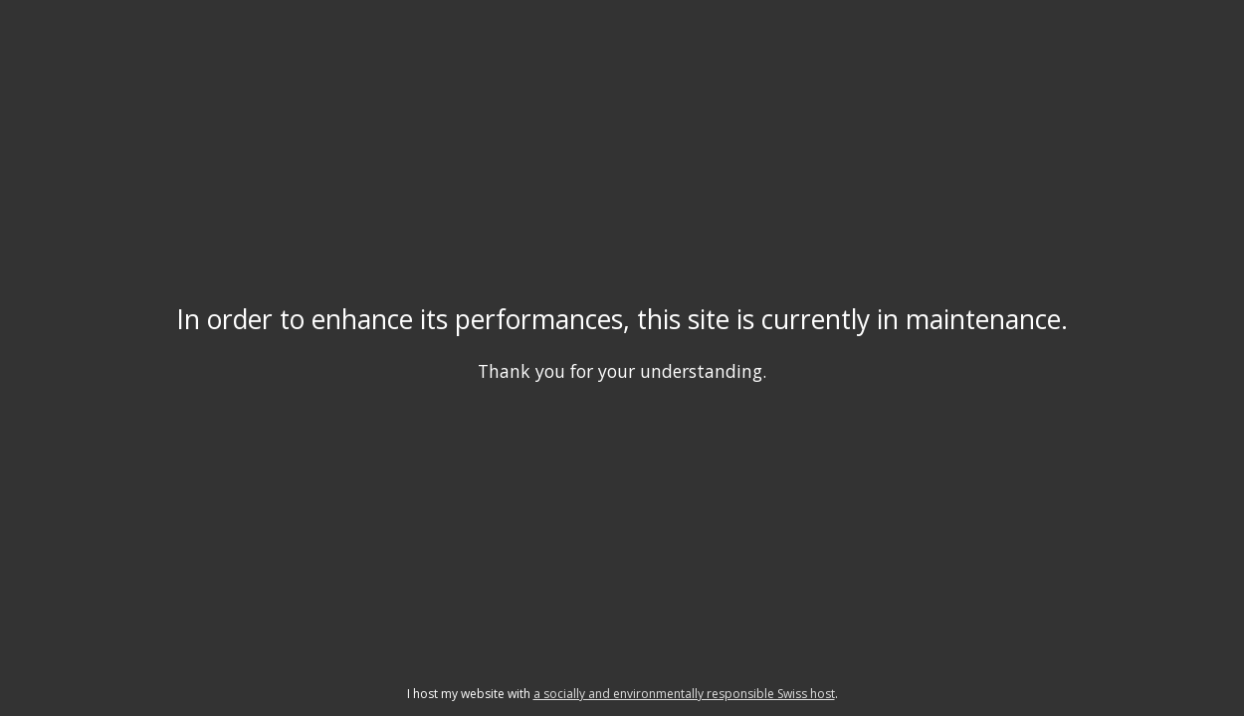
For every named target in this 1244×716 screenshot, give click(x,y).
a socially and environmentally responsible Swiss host (684, 693)
